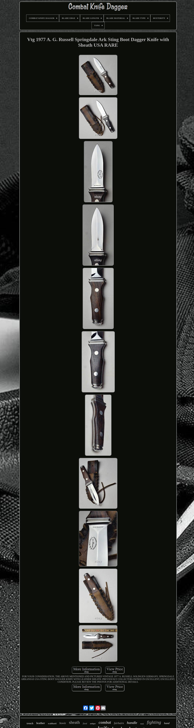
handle (132, 723)
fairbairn (119, 723)
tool (142, 724)
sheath (74, 722)
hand (166, 723)
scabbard (52, 723)
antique (93, 724)
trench (30, 723)
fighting (154, 722)
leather (40, 723)
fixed (85, 723)
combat (105, 722)
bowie (62, 723)
